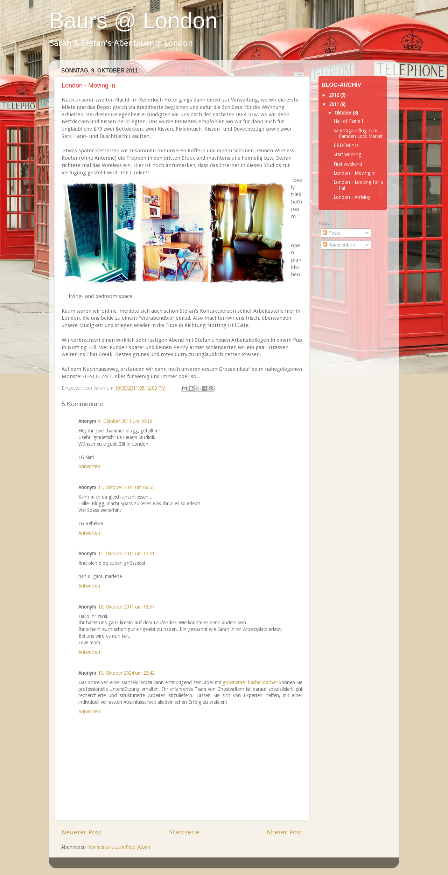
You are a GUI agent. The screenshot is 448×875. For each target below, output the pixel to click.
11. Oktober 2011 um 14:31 (126, 553)
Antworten (89, 466)
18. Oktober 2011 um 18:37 (126, 607)
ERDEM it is (346, 145)
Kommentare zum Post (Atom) (118, 847)
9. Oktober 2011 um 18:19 (125, 421)
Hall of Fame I (348, 121)
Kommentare (339, 245)
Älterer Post (284, 832)
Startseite (184, 832)
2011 (334, 104)
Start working (347, 154)
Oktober (344, 113)
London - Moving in (355, 173)
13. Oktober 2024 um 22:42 (126, 673)
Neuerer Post (81, 832)
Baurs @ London (133, 20)
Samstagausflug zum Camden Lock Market (358, 133)
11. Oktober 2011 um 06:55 (126, 487)
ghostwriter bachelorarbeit (250, 682)
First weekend (348, 164)
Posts (331, 233)
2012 (334, 95)
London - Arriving (352, 197)
